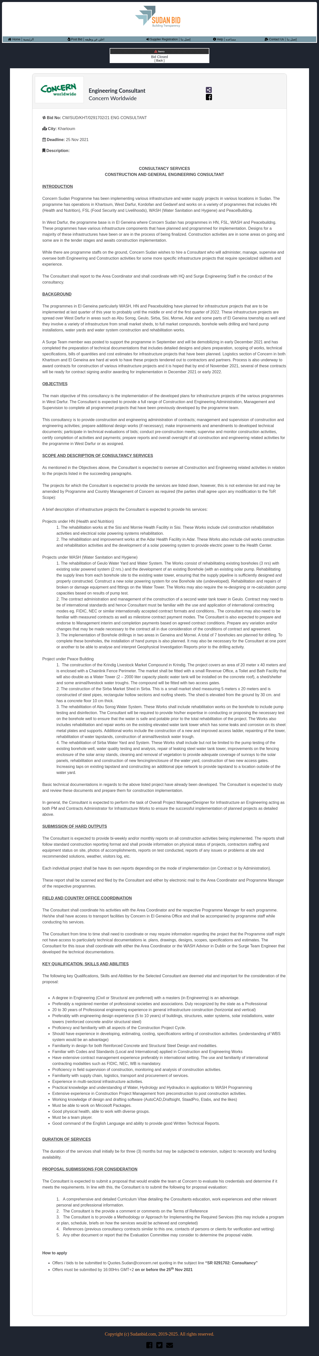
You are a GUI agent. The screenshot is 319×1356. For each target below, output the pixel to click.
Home (14, 39)
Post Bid (74, 39)
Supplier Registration (162, 39)
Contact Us (274, 39)
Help (218, 39)
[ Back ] (159, 60)
